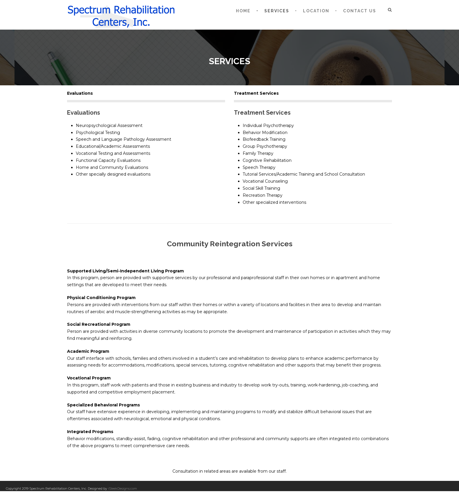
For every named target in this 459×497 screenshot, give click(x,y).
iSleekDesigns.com (122, 488)
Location (316, 11)
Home (243, 11)
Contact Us (359, 11)
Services (276, 11)
